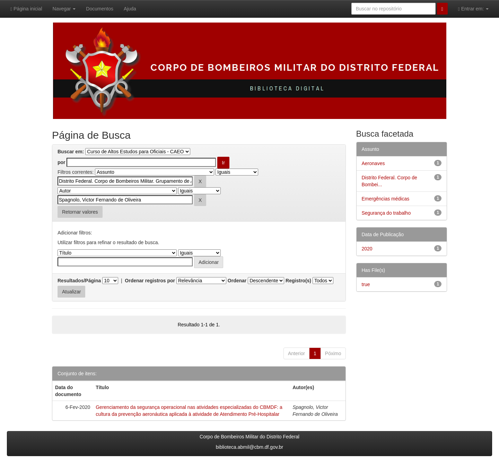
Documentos (99, 8)
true (366, 284)
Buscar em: (71, 151)
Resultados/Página (79, 280)
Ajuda (130, 8)
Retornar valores (80, 212)
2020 (367, 248)
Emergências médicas (386, 199)
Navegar (64, 8)
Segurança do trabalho (386, 213)
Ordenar (237, 280)
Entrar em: (473, 9)
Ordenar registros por (150, 280)
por (61, 162)
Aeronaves (373, 163)
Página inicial (26, 9)
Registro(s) (298, 280)
